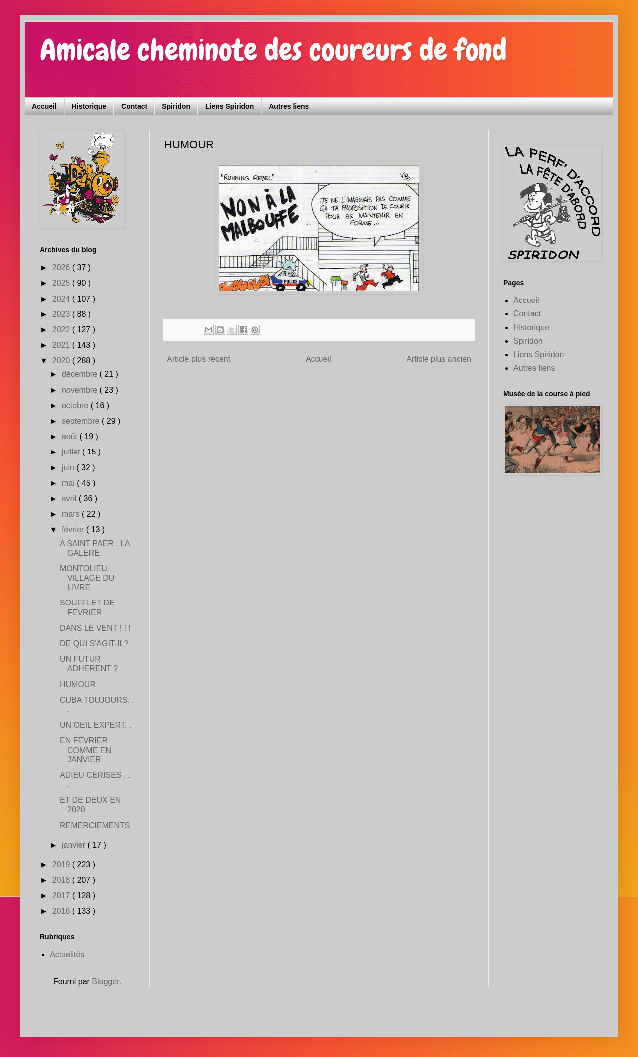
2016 (62, 911)
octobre (76, 405)
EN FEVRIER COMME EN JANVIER (85, 749)
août (71, 436)
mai (69, 483)
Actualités (67, 954)
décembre (81, 374)
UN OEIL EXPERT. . (95, 725)
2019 (62, 864)
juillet (72, 452)
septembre (82, 421)
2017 (62, 895)
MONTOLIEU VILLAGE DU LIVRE (87, 578)
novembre (81, 390)
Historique (89, 106)
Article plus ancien (438, 359)
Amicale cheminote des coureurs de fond (273, 50)
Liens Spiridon (229, 106)
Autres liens (289, 106)
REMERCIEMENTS (95, 825)
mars (72, 514)
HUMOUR (78, 684)
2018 (62, 880)
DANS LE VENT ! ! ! (95, 628)
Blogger (105, 981)
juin (69, 467)
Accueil (44, 106)
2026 (62, 267)
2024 (62, 299)
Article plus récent (198, 359)
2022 (62, 329)
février (74, 529)
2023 (62, 314)
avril (70, 498)
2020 (62, 360)
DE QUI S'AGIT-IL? (94, 643)
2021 (62, 345)
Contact (134, 106)
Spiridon (176, 106)
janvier (75, 845)
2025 (62, 283)
